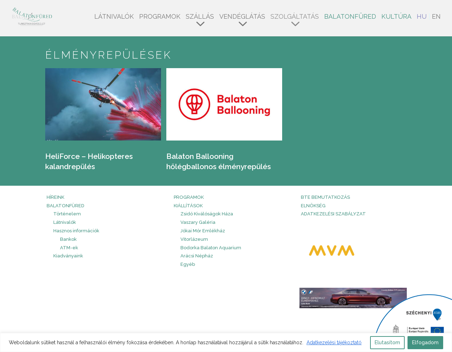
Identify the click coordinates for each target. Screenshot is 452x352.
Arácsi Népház (196, 255)
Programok (159, 17)
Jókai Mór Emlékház (202, 230)
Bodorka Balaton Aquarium (210, 247)
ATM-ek (69, 247)
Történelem (67, 213)
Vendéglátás (242, 17)
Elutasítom (387, 342)
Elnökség (313, 205)
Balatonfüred (350, 17)
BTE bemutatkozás (325, 197)
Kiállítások (188, 205)
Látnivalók (114, 17)
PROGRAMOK (189, 197)
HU (422, 17)
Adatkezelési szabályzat (333, 213)
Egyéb (187, 264)
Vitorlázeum (194, 239)
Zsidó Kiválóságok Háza (206, 213)
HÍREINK (55, 197)
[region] (226, 342)
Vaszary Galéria (197, 222)
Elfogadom (425, 342)
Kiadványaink (68, 255)
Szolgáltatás (294, 17)
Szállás (200, 17)
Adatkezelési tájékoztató (334, 342)
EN (436, 17)
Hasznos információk (76, 230)
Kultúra (396, 17)
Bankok (68, 239)
